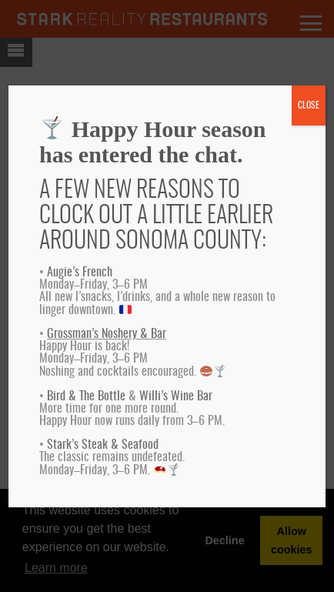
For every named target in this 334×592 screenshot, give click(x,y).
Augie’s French (79, 272)
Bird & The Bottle (86, 396)
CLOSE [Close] (308, 105)
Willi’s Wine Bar (175, 396)
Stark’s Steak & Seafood (103, 445)
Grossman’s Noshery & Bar (106, 334)
